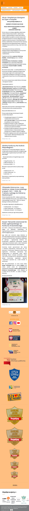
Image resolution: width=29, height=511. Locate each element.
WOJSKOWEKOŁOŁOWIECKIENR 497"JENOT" (13, 500)
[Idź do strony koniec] (19, 312)
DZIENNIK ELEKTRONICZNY (6, 10)
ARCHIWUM (15, 7)
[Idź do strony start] (10, 312)
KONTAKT (20, 7)
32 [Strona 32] (14, 312)
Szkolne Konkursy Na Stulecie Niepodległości (13, 146)
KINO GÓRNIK (4, 500)
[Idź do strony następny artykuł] (17, 312)
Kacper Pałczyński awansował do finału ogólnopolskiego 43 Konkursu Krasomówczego (14, 224)
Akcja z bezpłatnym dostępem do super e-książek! (13, 18)
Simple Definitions (18, 500)
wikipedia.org (16, 508)
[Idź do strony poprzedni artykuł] (12, 312)
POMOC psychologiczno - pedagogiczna (19, 10)
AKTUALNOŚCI (4, 7)
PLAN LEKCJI (10, 7)
